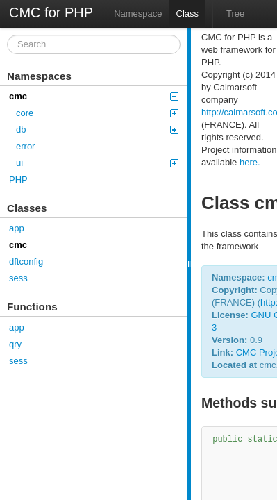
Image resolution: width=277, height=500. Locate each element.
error (25, 146)
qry (15, 344)
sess (18, 278)
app (16, 228)
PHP (18, 179)
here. (250, 162)
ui (97, 163)
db (97, 129)
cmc (93, 96)
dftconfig (26, 261)
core (97, 113)
